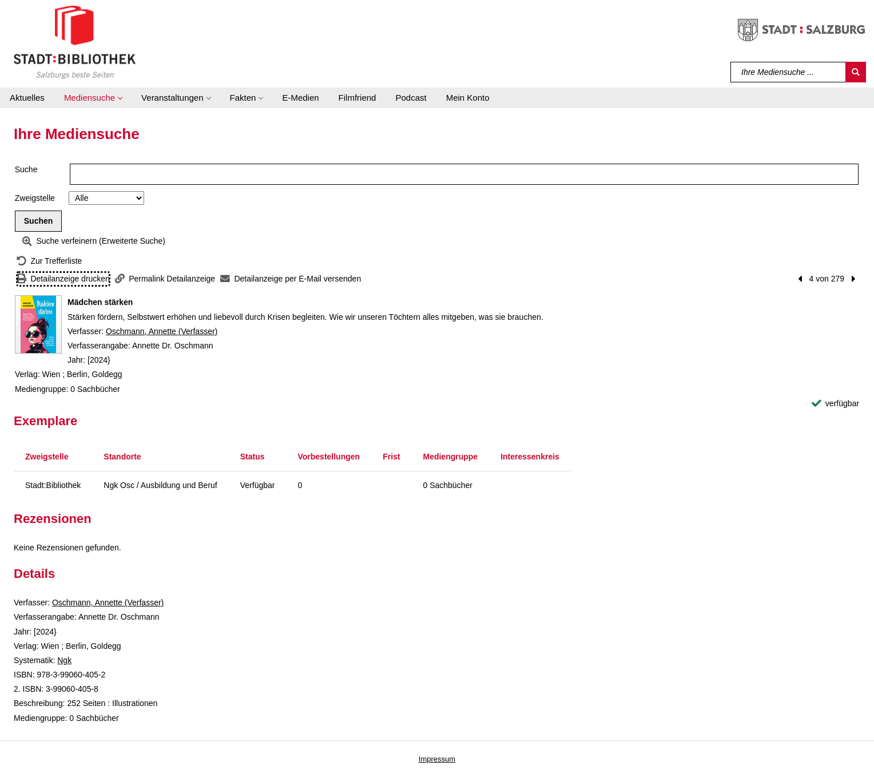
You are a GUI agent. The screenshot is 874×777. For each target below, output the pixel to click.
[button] (93, 98)
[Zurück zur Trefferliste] (49, 261)
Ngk (64, 660)
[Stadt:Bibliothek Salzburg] (75, 41)
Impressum (437, 759)
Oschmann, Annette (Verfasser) (161, 331)
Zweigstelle (35, 198)
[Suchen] (855, 72)
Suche (26, 169)
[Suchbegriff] (788, 72)
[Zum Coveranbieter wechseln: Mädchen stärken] (38, 324)
